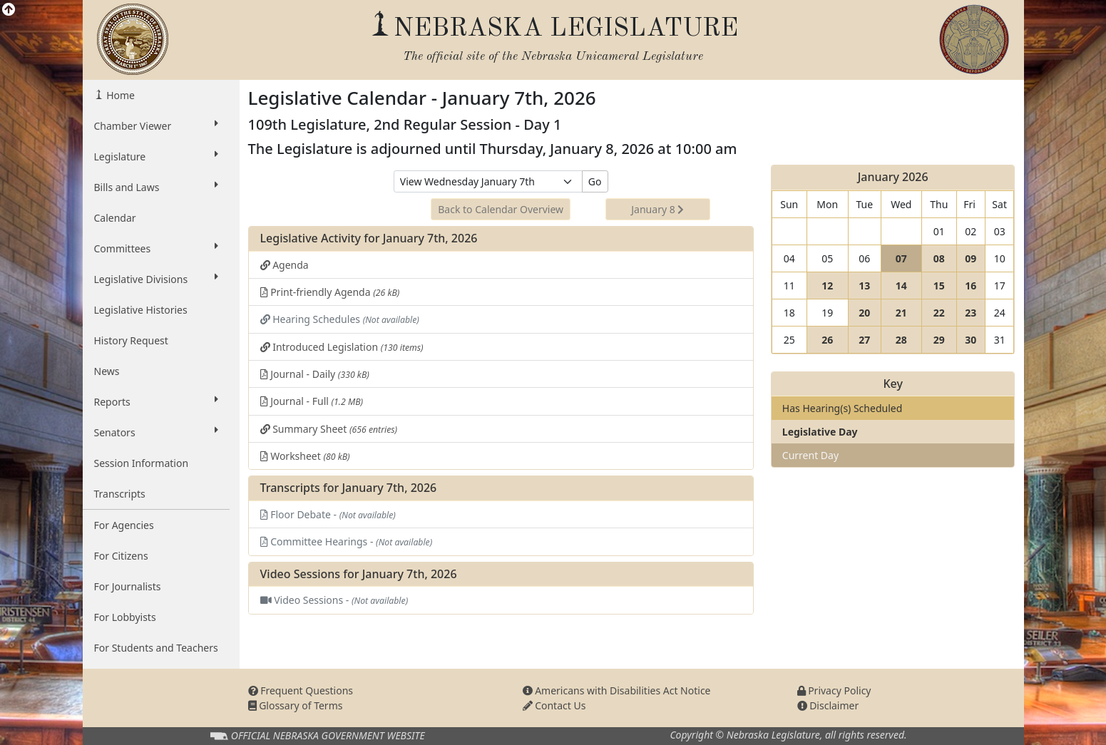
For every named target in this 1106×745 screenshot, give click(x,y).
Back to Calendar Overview (500, 209)
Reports (156, 401)
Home (119, 95)
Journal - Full (312, 401)
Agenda (284, 265)
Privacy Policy (834, 690)
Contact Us (554, 705)
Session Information (141, 463)
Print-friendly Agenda (330, 292)
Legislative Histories (141, 310)
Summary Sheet (329, 429)
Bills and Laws (156, 187)
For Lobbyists (125, 617)
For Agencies (124, 525)
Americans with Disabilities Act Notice (617, 690)
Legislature (156, 156)
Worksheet (305, 456)
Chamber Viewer (156, 125)
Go (595, 181)
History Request (131, 340)
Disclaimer (828, 705)
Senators (156, 432)
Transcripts (119, 493)
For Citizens (121, 555)
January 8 (657, 209)
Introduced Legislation (342, 347)
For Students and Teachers (156, 647)
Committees (156, 248)
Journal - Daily (314, 374)
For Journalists (127, 586)
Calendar (115, 218)
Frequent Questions (301, 690)
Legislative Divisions (156, 279)
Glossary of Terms (295, 705)
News (107, 371)
